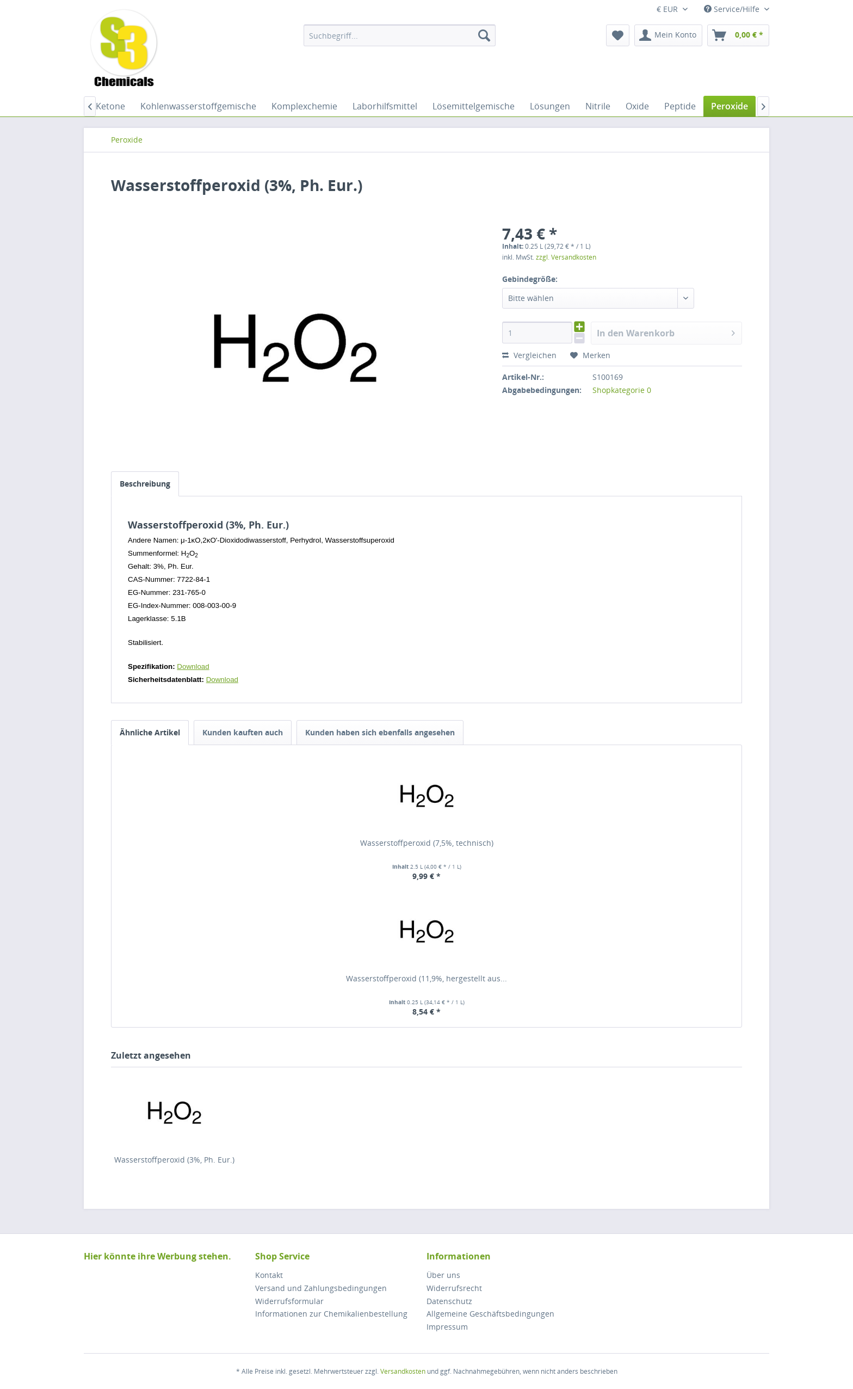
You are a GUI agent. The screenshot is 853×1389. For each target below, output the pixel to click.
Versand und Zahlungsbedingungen (321, 1288)
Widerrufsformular (289, 1301)
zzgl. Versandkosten (566, 257)
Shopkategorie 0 (621, 390)
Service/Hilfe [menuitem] (733, 9)
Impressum (447, 1327)
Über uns (443, 1275)
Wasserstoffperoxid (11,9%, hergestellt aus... (426, 978)
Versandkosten (402, 1371)
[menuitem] (400, 35)
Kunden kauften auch (242, 732)
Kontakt (269, 1275)
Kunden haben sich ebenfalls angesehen (380, 732)
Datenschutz (449, 1301)
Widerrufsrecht (454, 1288)
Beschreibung (145, 483)
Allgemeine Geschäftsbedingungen (490, 1313)
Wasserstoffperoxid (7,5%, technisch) (426, 843)
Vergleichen (529, 355)
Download (193, 666)
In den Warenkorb (666, 331)
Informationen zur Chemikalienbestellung (331, 1313)
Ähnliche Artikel (150, 732)
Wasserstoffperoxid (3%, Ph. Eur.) (174, 1159)
